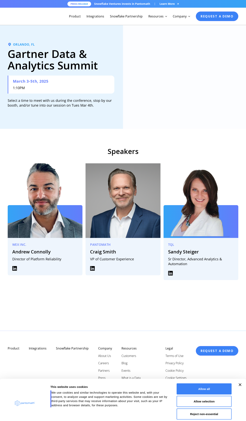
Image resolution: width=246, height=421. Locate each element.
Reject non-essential (204, 395)
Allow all (204, 370)
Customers (128, 356)
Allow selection (204, 383)
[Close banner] (240, 366)
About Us (104, 356)
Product (75, 16)
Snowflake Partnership (126, 16)
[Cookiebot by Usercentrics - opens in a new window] (25, 413)
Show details (202, 413)
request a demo (217, 16)
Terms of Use (174, 356)
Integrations (95, 16)
